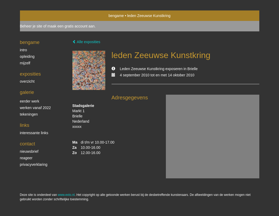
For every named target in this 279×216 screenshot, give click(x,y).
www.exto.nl (66, 195)
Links (24, 125)
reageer (26, 158)
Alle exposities (86, 42)
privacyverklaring (34, 164)
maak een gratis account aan (71, 26)
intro (23, 50)
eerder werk (29, 101)
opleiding (27, 56)
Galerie (27, 92)
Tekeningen (29, 114)
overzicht (27, 81)
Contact (27, 143)
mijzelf (25, 63)
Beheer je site (31, 26)
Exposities (30, 74)
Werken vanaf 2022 (35, 108)
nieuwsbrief (29, 151)
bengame (116, 16)
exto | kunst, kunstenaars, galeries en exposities (35, 15)
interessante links (34, 133)
